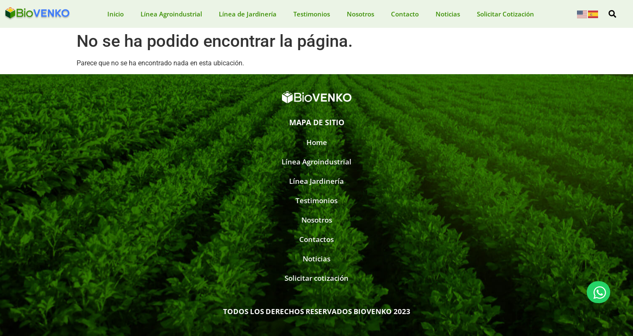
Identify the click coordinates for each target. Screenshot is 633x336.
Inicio (115, 14)
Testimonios (311, 14)
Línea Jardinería (316, 181)
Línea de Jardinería (248, 14)
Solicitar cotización (316, 278)
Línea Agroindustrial (171, 14)
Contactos (316, 239)
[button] (613, 14)
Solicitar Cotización (505, 14)
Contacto (405, 14)
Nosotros (360, 14)
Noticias (448, 14)
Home (316, 142)
